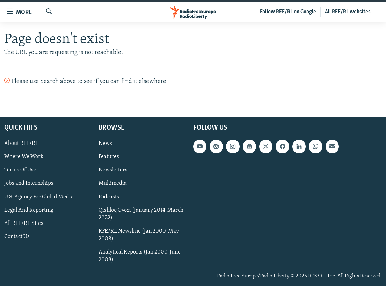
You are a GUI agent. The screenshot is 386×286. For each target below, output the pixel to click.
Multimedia (113, 183)
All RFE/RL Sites (23, 223)
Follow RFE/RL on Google (288, 12)
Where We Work (24, 157)
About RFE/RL (21, 143)
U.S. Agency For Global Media (39, 196)
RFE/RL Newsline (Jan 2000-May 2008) (139, 234)
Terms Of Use (20, 170)
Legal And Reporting (28, 210)
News (105, 143)
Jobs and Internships (28, 183)
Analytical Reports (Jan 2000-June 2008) (140, 255)
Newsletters (113, 170)
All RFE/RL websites (348, 12)
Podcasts (109, 196)
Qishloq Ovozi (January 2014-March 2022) (141, 213)
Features (109, 157)
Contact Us (17, 236)
